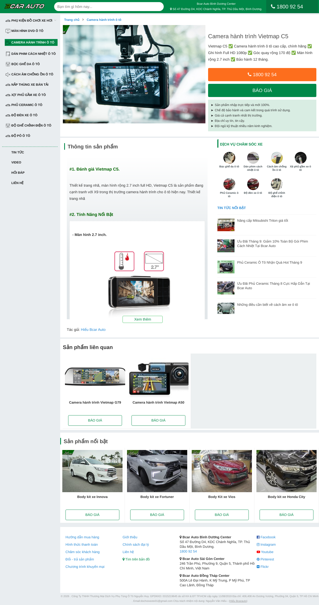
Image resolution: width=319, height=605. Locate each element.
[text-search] (109, 6)
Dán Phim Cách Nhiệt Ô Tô (31, 54)
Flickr (263, 567)
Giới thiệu (130, 537)
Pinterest (265, 559)
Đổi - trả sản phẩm (79, 559)
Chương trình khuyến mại (85, 567)
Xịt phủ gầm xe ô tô (26, 95)
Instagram (266, 544)
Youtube (265, 552)
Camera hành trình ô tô (30, 42)
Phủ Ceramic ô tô (24, 105)
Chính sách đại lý (136, 544)
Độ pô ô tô (18, 136)
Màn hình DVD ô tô (24, 31)
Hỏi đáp (18, 173)
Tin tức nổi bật (231, 208)
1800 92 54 (262, 74)
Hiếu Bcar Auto (93, 329)
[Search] (158, 6)
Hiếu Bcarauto (238, 601)
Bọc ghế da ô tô (23, 64)
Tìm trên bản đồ (136, 559)
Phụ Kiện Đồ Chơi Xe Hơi (29, 20)
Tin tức (17, 152)
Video (16, 162)
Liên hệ (17, 183)
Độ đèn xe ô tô (21, 115)
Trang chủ (71, 20)
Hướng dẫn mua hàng (82, 537)
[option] (134, 74)
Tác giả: (73, 329)
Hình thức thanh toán (81, 544)
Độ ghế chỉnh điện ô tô (28, 125)
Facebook (266, 537)
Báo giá (262, 90)
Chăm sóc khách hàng (82, 552)
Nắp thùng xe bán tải (27, 85)
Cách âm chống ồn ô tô (29, 74)
